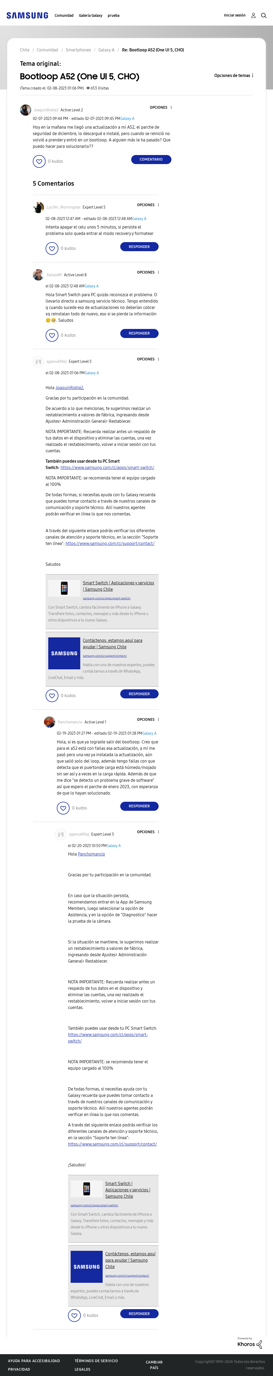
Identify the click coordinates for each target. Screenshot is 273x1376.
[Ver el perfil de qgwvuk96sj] (57, 361)
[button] (162, 107)
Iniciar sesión (235, 15)
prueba (113, 15)
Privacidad (19, 1369)
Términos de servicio (96, 1361)
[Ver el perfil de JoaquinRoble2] (46, 110)
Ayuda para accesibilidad (34, 1361)
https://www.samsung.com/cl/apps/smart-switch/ (107, 467)
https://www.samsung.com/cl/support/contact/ (110, 543)
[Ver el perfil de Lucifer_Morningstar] (64, 207)
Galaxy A (127, 118)
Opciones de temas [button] (232, 75)
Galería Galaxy (90, 15)
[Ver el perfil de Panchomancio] (70, 722)
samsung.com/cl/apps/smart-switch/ (107, 598)
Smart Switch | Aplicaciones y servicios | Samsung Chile (127, 1190)
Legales (83, 1369)
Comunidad (64, 15)
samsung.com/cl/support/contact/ (105, 656)
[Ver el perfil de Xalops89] (54, 275)
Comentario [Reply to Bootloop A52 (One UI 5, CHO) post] (151, 159)
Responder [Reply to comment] (139, 247)
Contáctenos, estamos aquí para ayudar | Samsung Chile (130, 1260)
